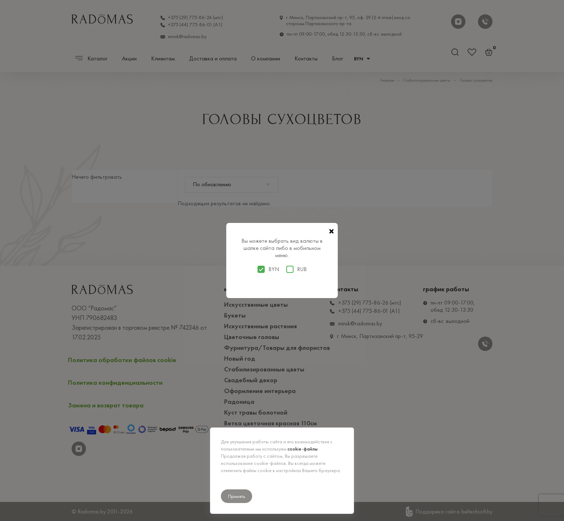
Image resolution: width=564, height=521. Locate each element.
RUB (296, 269)
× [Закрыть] (331, 231)
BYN (268, 269)
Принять (236, 496)
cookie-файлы (303, 448)
